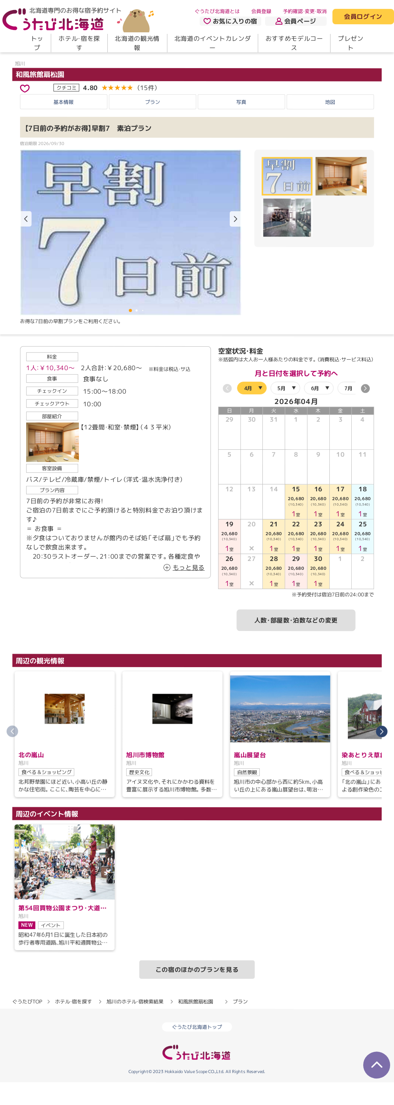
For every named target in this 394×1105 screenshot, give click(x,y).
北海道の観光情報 (137, 43)
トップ (37, 43)
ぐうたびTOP (27, 1024)
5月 (281, 410)
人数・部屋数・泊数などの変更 (296, 643)
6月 (315, 410)
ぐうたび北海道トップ (197, 1049)
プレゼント (351, 43)
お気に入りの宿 (230, 21)
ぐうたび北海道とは (217, 11)
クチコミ (67, 110)
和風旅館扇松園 (43, 97)
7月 (348, 410)
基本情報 (63, 124)
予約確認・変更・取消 (305, 11)
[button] (235, 242)
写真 (241, 124)
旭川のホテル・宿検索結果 (135, 1024)
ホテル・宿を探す (79, 43)
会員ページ (295, 21)
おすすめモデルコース (294, 43)
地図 (330, 124)
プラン (152, 124)
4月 (248, 410)
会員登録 (261, 11)
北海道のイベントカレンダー (212, 43)
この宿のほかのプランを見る (197, 992)
